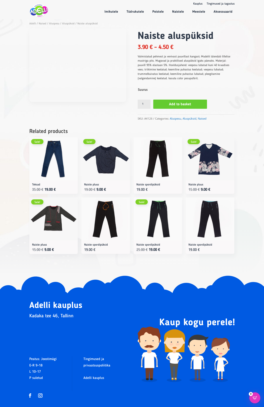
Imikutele (111, 11)
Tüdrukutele (135, 11)
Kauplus (198, 4)
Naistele (178, 11)
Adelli (32, 23)
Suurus (143, 90)
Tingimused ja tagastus (221, 4)
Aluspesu (54, 23)
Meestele (198, 11)
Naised (42, 23)
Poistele (158, 11)
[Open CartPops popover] (254, 397)
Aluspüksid (68, 23)
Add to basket (180, 104)
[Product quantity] (144, 104)
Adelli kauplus (93, 378)
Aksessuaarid (223, 11)
